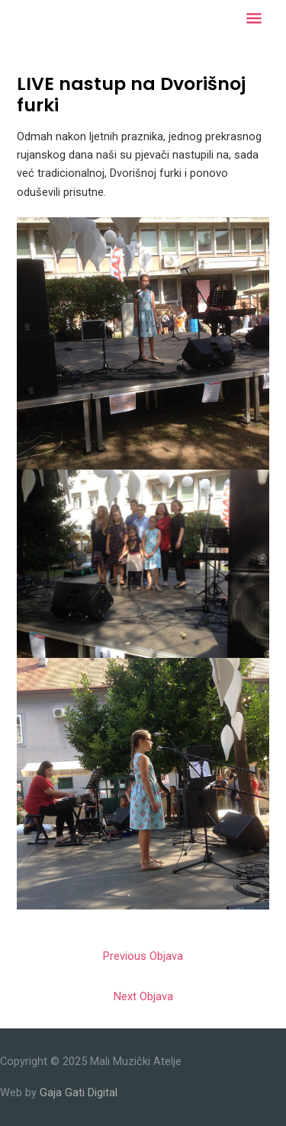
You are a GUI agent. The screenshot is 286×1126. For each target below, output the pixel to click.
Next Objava (143, 996)
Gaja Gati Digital (78, 1092)
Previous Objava (143, 956)
